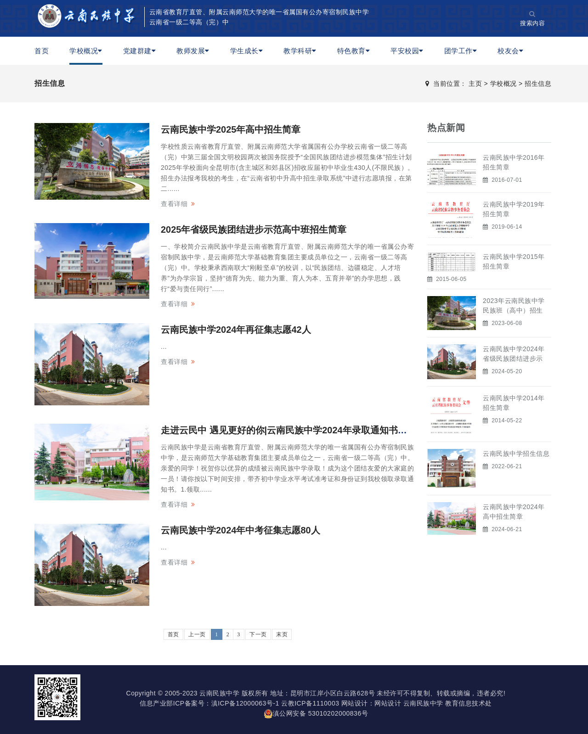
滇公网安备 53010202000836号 (316, 713)
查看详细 (174, 203)
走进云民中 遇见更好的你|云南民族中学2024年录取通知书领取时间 (298, 430)
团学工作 (460, 51)
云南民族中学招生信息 (516, 453)
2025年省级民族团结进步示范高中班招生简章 (254, 229)
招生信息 (538, 83)
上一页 (197, 634)
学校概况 (85, 51)
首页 (41, 51)
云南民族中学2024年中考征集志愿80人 (240, 530)
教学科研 (300, 51)
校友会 (510, 51)
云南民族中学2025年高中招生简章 (231, 129)
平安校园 (407, 51)
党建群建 (139, 51)
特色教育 (353, 51)
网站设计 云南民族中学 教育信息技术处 (433, 703)
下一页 (258, 634)
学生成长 (246, 51)
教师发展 (192, 51)
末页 (282, 634)
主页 (475, 83)
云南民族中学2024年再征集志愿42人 (236, 330)
